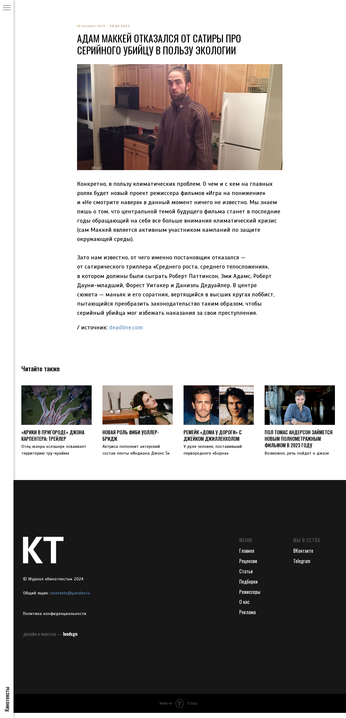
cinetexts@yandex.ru (70, 598)
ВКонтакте (303, 555)
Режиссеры (249, 596)
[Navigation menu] (7, 8)
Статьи (246, 576)
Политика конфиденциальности (54, 618)
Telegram (301, 565)
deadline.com (126, 329)
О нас (244, 606)
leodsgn (70, 639)
